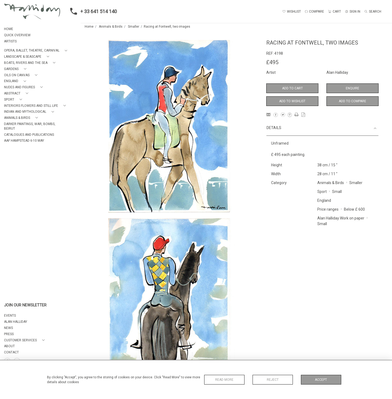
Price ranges (328, 209)
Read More (224, 380)
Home (89, 26)
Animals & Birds (111, 26)
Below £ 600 (354, 209)
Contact (11, 352)
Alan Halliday (337, 72)
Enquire (352, 88)
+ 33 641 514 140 (92, 11)
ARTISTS (10, 41)
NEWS (8, 328)
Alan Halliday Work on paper (340, 218)
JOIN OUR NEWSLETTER (25, 305)
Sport (322, 191)
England (324, 200)
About (9, 346)
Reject (273, 380)
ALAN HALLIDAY (15, 322)
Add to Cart (292, 88)
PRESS (9, 334)
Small (337, 191)
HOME (8, 29)
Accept (321, 380)
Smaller (133, 26)
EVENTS (10, 315)
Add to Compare (352, 101)
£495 (272, 62)
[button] (36, 50)
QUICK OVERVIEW (17, 35)
